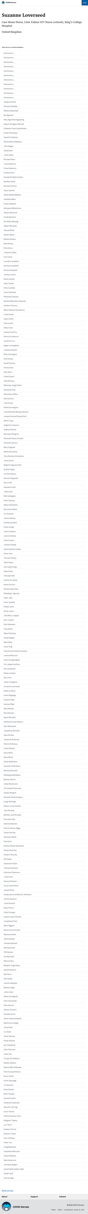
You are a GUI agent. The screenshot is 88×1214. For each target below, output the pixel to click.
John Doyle (8, 403)
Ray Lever (8, 677)
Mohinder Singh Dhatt (13, 385)
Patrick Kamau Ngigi (12, 828)
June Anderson (10, 164)
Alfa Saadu (8, 978)
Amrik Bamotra (10, 217)
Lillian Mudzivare (11, 784)
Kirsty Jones (9, 611)
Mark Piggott (9, 925)
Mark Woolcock (10, 1160)
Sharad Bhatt (9, 230)
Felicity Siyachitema (12, 1071)
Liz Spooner (8, 1085)
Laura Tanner (9, 1111)
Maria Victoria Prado (12, 930)
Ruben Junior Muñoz (12, 806)
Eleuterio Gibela (10, 509)
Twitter (60, 1210)
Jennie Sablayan (10, 983)
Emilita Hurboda (10, 580)
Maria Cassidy (9, 279)
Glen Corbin (8, 323)
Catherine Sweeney (12, 1102)
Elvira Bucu (8, 248)
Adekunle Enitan (10, 451)
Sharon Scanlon (10, 1009)
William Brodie (10, 239)
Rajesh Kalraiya (10, 633)
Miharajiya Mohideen (12, 775)
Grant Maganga (10, 695)
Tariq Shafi (8, 1027)
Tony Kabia (8, 629)
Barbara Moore (10, 779)
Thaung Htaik (9, 575)
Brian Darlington (10, 354)
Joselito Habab (10, 544)
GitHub (53, 1210)
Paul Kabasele (9, 624)
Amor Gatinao (9, 500)
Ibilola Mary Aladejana (13, 141)
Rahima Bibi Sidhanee (12, 1067)
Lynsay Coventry (10, 332)
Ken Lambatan (9, 668)
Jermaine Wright (10, 1164)
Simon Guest (9, 540)
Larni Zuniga (9, 1178)
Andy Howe (8, 571)
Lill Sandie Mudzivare (12, 788)
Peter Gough (9, 527)
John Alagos (9, 146)
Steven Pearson (10, 899)
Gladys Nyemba (10, 850)
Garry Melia (8, 753)
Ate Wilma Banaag (11, 221)
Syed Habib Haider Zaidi (14, 1169)
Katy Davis (8, 372)
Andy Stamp (9, 1089)
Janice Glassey (10, 518)
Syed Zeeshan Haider (12, 549)
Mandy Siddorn (10, 1063)
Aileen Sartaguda (11, 996)
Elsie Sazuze (9, 1005)
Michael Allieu (9, 159)
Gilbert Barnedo (10, 226)
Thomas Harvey (10, 558)
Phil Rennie (8, 952)
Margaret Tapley (10, 1120)
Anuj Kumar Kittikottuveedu (15, 651)
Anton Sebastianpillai (12, 1018)
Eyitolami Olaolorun (12, 872)
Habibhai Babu (10, 199)
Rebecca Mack (9, 691)
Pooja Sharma (9, 1040)
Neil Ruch (8, 974)
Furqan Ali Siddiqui (11, 1058)
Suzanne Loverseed (12, 686)
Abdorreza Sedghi (11, 1023)
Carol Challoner (10, 292)
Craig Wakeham (10, 1147)
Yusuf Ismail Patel (11, 885)
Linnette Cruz (9, 341)
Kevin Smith (9, 1076)
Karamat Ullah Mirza (12, 766)
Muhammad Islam (11, 589)
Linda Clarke (9, 314)
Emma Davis (9, 367)
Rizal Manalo (9, 713)
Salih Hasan (8, 562)
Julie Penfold (9, 903)
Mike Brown (8, 243)
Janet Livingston (10, 682)
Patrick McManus (11, 744)
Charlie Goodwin (10, 522)
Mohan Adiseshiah (11, 110)
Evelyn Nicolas (10, 832)
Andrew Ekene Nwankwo (14, 846)
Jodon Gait (8, 491)
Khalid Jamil (9, 606)
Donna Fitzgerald (11, 478)
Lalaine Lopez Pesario (12, 916)
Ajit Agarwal (8, 115)
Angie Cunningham (11, 345)
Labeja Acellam (10, 102)
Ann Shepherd (9, 1045)
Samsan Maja (9, 704)
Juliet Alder (9, 155)
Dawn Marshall (10, 717)
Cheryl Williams (10, 1156)
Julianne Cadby (10, 252)
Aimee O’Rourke (10, 854)
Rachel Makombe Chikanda (15, 301)
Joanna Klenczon (11, 655)
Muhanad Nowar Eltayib (13, 438)
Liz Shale (7, 1032)
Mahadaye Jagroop (11, 593)
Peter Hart (8, 553)
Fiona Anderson (10, 168)
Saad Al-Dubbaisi (11, 137)
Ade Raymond (9, 947)
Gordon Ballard (10, 204)
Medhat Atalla (9, 181)
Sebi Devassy (9, 381)
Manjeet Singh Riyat (12, 965)
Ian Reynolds (9, 956)
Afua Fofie (8, 482)
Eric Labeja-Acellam (12, 664)
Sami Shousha (9, 1049)
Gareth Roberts (10, 970)
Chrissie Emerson (11, 443)
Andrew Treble (10, 1133)
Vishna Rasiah (9, 939)
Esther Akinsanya (11, 133)
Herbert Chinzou (10, 305)
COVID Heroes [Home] (11, 2)
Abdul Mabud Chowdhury (14, 310)
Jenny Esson (9, 460)
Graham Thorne (10, 1129)
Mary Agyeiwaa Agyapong (14, 119)
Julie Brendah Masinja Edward (16, 412)
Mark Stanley (9, 1094)
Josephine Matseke (12, 730)
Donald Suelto (10, 1098)
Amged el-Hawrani (11, 425)
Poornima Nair (9, 819)
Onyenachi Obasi (10, 863)
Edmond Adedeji (10, 106)
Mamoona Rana (10, 934)
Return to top (7, 1190)
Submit (62, 1196)
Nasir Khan (8, 642)
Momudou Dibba (11, 394)
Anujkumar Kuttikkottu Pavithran (17, 894)
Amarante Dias (9, 389)
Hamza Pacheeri (10, 881)
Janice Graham (10, 531)
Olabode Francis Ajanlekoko (15, 128)
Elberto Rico (9, 961)
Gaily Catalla (9, 283)
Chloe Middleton (10, 761)
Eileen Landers (10, 673)
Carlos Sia (8, 1054)
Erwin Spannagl (10, 1080)
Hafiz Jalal (8, 598)
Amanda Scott (9, 1014)
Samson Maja (9, 699)
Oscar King (8, 646)
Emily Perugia (9, 912)
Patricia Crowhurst (11, 336)
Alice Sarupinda (10, 1001)
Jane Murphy (9, 810)
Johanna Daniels (10, 350)
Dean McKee (9, 735)
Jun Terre (8, 1125)
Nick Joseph (9, 620)
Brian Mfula (8, 757)
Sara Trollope (9, 1138)
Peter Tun (8, 1142)
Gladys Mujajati (10, 792)
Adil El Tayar (9, 420)
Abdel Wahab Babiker (12, 195)
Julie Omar (8, 877)
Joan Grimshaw (10, 536)
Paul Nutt (8, 841)
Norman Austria (10, 186)
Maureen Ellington (11, 434)
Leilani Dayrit (9, 376)
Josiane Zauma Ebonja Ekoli (15, 416)
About (4, 1196)
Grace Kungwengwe (12, 660)
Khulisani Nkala (10, 837)
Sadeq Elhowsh (10, 429)
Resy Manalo (9, 708)
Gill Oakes (8, 859)
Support (34, 1196)
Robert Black (9, 234)
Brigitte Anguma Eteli (12, 465)
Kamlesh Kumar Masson (13, 722)
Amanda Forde (10, 487)
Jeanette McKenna (11, 739)
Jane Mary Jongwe (11, 615)
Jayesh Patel (9, 890)
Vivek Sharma (9, 1036)
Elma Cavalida (9, 288)
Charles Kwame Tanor (12, 1116)
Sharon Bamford (10, 212)
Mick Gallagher (10, 496)
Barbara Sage (9, 987)
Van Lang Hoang (10, 567)
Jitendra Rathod (10, 943)
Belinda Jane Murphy (12, 815)
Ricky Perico (9, 908)
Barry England (9, 447)
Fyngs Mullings (10, 801)
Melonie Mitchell (11, 770)
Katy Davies (8, 359)
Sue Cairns (8, 257)
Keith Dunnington (11, 407)
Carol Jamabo (9, 602)
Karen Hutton (9, 584)
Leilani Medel (9, 748)
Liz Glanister (9, 513)
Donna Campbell (10, 270)
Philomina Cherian (11, 296)
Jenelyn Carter (10, 274)
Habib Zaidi (8, 1173)
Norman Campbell (11, 265)
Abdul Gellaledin (11, 505)
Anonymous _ (9, 53)
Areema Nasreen (10, 823)
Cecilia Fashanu (10, 474)
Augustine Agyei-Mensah (14, 124)
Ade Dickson (9, 398)
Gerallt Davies (9, 363)
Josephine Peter (10, 921)
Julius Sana (8, 992)
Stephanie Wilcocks (12, 1151)
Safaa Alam (8, 150)
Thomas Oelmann (11, 868)
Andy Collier (9, 319)
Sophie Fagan (9, 469)
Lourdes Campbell (11, 261)
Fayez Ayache (9, 190)
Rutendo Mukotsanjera (13, 797)
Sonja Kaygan (9, 637)
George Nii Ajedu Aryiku (13, 177)
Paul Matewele (10, 726)
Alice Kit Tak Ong (10, 1107)
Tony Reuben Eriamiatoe (14, 456)
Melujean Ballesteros (12, 208)
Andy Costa (8, 327)
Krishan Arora (9, 172)
